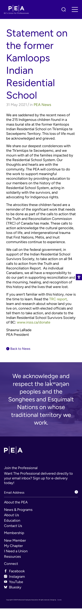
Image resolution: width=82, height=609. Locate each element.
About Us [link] (11, 515)
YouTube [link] (16, 582)
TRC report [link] (58, 299)
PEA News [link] (42, 104)
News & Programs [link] (18, 510)
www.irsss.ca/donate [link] (33, 322)
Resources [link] (12, 557)
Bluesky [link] (15, 588)
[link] (79, 277)
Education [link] (12, 521)
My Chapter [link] (13, 546)
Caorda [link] (59, 600)
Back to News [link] (22, 349)
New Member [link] (15, 541)
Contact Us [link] (13, 526)
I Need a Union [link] (16, 552)
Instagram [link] (17, 577)
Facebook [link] (17, 572)
